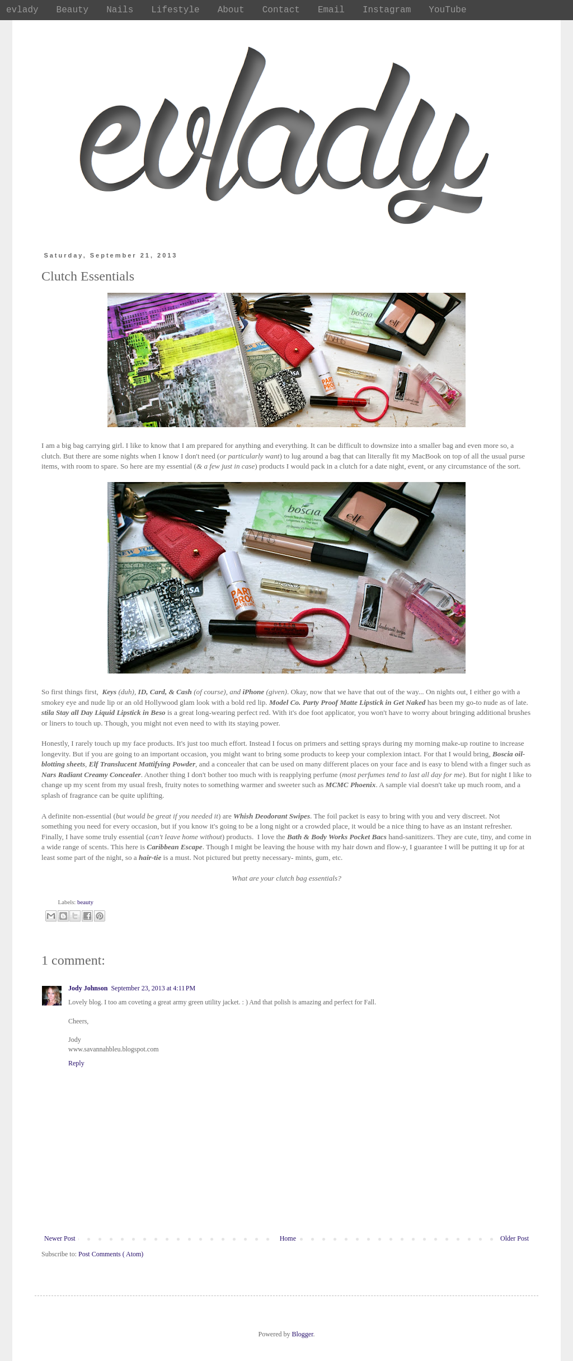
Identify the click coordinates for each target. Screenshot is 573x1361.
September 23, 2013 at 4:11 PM (153, 988)
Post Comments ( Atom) (110, 1254)
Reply (76, 1063)
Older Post (514, 1238)
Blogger (302, 1334)
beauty (85, 902)
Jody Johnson (87, 988)
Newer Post (60, 1238)
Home (288, 1238)
